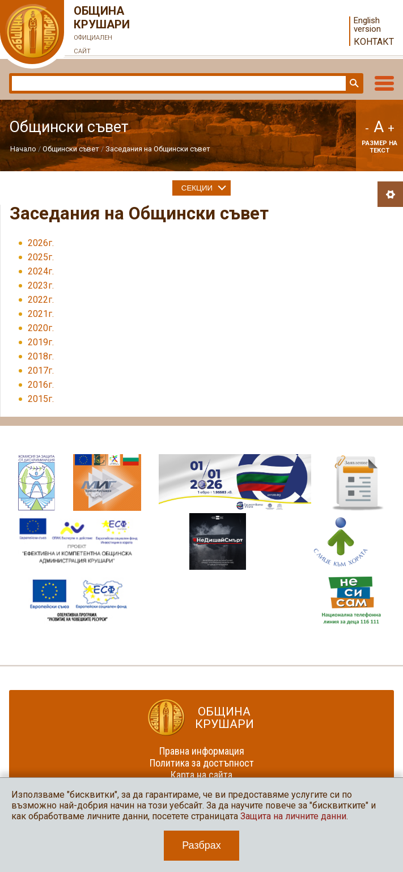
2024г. (41, 271)
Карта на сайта (201, 775)
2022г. (41, 299)
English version (367, 24)
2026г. (41, 243)
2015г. (41, 398)
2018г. (41, 356)
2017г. (41, 370)
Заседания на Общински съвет (157, 149)
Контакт (374, 41)
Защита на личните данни (293, 816)
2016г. (41, 384)
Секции (197, 188)
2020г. (41, 328)
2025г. (41, 257)
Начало (23, 149)
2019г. (41, 342)
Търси (353, 83)
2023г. (41, 285)
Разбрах (201, 845)
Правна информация (201, 751)
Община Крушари (102, 31)
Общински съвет (71, 149)
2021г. (41, 313)
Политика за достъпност (202, 763)
